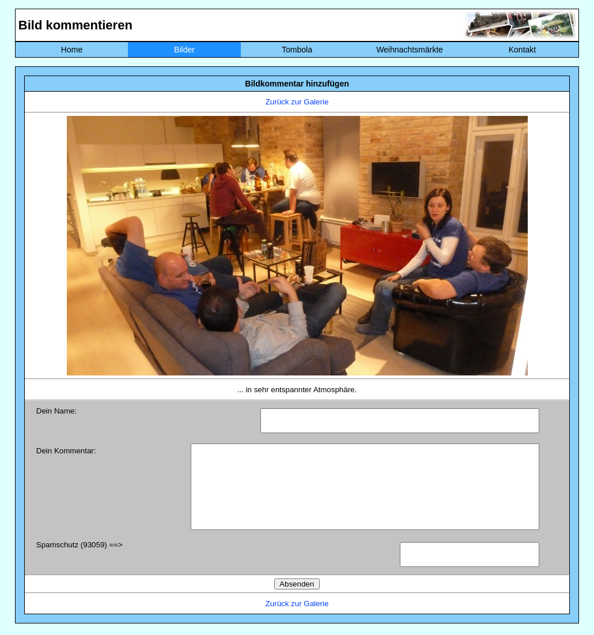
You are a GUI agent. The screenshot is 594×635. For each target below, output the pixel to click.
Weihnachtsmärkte (409, 49)
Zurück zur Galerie (297, 101)
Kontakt (522, 49)
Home (71, 49)
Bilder (184, 49)
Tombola (297, 49)
